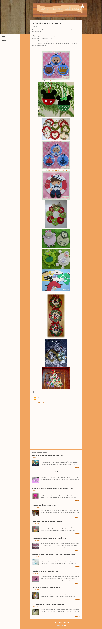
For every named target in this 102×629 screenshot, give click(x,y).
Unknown (40, 398)
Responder (41, 402)
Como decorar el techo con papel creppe (44, 505)
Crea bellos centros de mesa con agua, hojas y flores (48, 455)
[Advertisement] (88, 41)
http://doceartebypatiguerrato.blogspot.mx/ (58, 81)
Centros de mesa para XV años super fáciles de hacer (48, 472)
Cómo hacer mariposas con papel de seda (45, 571)
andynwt (64, 625)
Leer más (77, 467)
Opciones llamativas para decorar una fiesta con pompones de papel (53, 488)
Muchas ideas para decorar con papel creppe (46, 587)
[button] (79, 23)
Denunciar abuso (5, 44)
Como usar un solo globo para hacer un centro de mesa (49, 538)
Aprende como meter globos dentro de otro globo (47, 521)
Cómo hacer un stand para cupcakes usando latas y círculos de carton (53, 554)
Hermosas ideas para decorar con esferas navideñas (48, 604)
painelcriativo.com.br (58, 292)
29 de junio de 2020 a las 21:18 (49, 397)
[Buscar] (92, 4)
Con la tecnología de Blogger (61, 622)
